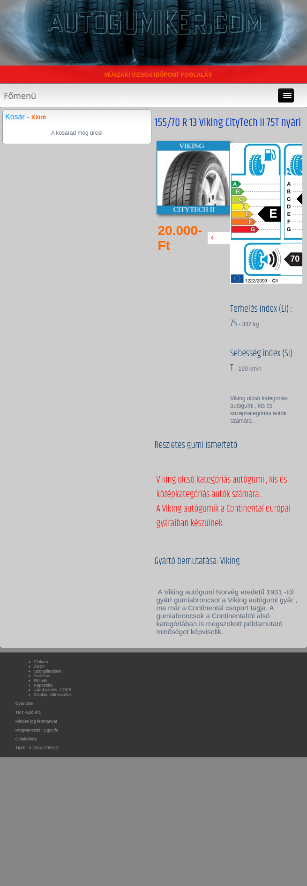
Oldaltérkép (26, 739)
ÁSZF (39, 666)
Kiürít (38, 117)
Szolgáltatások (48, 671)
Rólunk (40, 680)
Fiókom (41, 661)
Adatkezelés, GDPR (53, 690)
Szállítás (42, 676)
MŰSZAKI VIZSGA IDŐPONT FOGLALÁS (158, 75)
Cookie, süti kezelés (53, 694)
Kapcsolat (43, 685)
